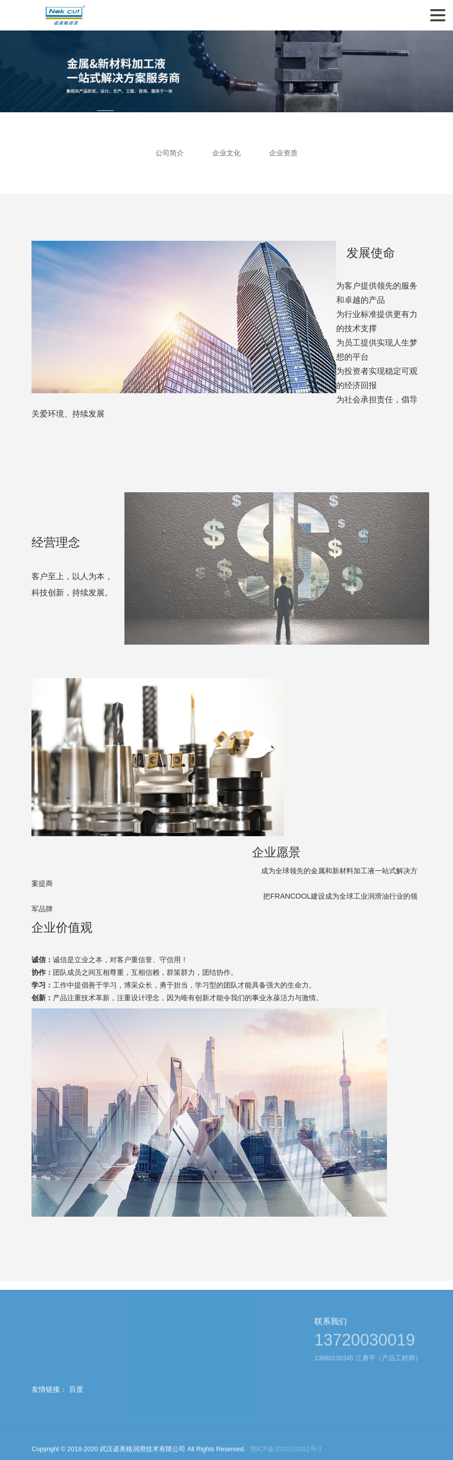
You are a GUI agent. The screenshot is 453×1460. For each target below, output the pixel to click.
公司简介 (168, 153)
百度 (76, 1400)
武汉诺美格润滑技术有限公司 (64, 15)
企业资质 (284, 153)
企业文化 (226, 153)
